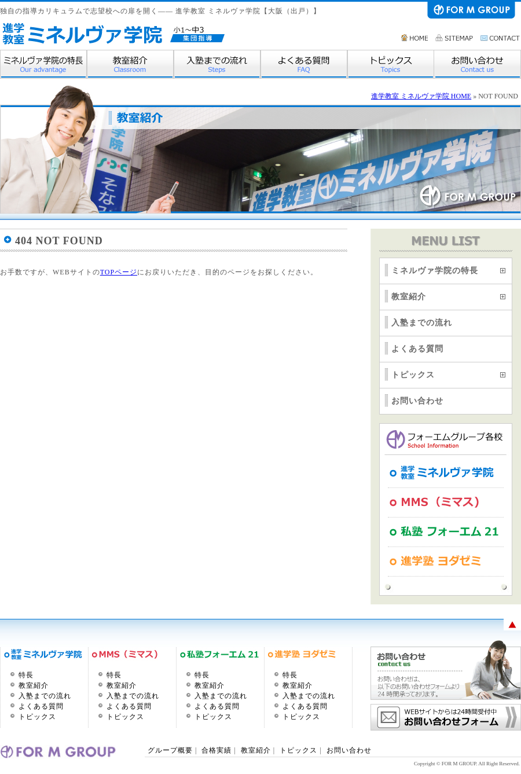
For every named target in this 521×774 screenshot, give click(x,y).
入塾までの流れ (217, 64)
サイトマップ (455, 38)
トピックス (390, 64)
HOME (415, 38)
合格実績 (216, 750)
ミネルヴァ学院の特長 (43, 64)
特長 (26, 675)
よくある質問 (303, 64)
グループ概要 (171, 750)
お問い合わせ (500, 38)
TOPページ (118, 272)
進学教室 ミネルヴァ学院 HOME (421, 96)
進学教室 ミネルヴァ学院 (81, 33)
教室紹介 (130, 64)
